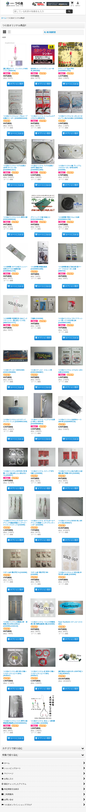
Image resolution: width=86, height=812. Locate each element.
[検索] (69, 11)
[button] (43, 748)
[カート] (72, 4)
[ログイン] (77, 4)
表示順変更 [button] (50, 32)
